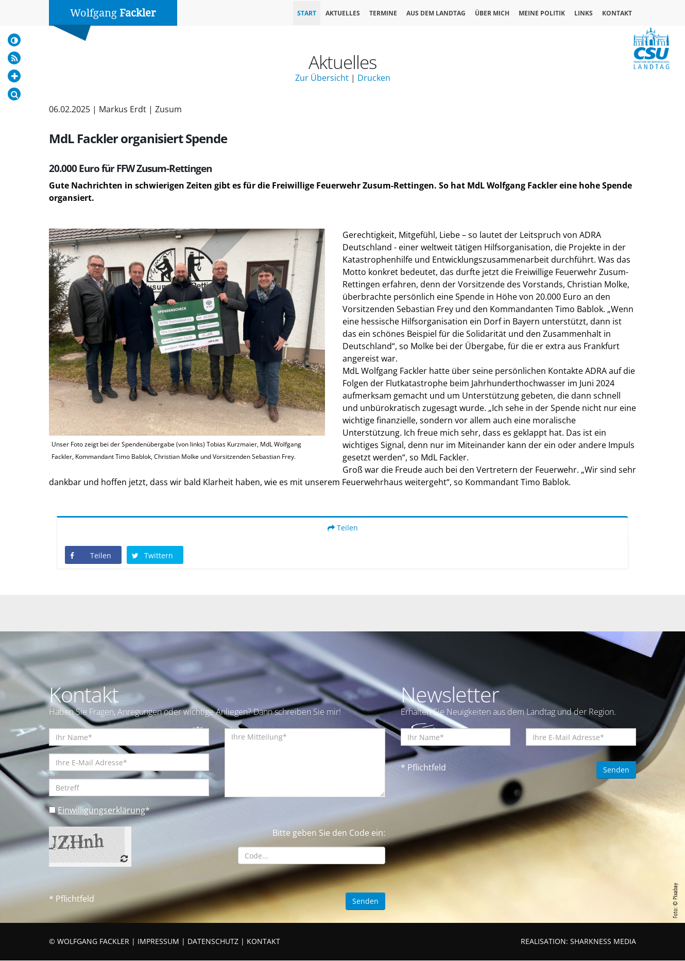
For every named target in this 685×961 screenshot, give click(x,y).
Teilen (343, 528)
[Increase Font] (14, 76)
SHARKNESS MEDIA (603, 942)
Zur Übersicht (322, 77)
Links (583, 13)
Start (306, 13)
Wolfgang (113, 13)
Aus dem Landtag (436, 13)
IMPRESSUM (158, 942)
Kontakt (617, 13)
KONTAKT (263, 942)
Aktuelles (343, 13)
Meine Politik (542, 13)
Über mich (492, 13)
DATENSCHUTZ (212, 942)
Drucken (373, 77)
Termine (383, 13)
